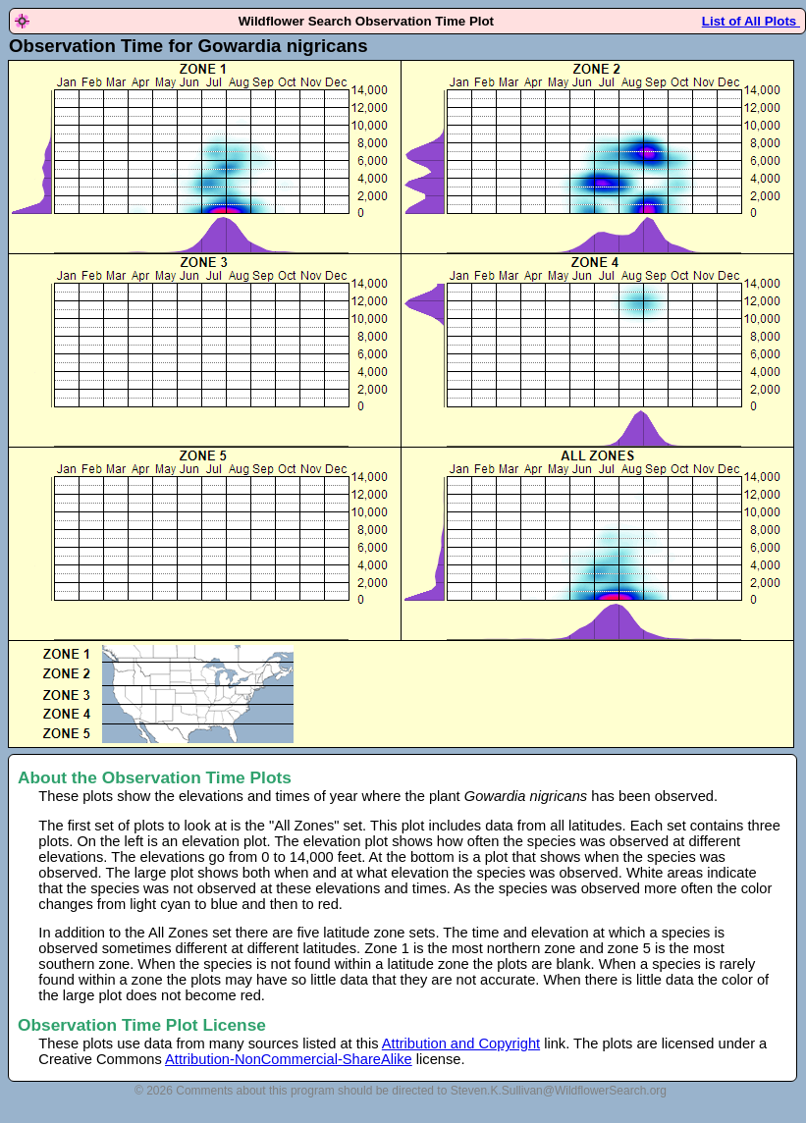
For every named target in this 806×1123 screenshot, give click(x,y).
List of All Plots (751, 21)
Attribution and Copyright (461, 1043)
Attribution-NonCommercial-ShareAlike (288, 1059)
